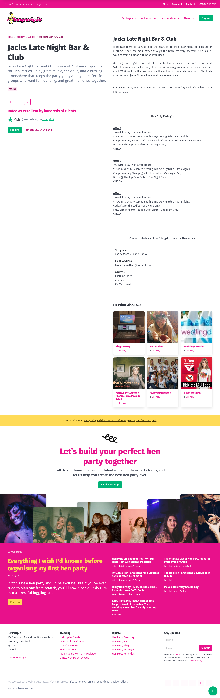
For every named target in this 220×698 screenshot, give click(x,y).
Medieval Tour (68, 649)
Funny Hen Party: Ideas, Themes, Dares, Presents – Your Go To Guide (134, 589)
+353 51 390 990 (207, 4)
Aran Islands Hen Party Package (78, 653)
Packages (127, 18)
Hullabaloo (156, 346)
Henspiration (168, 18)
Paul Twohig (180, 591)
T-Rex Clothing (192, 392)
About (187, 18)
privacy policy (196, 661)
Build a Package (110, 484)
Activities (146, 18)
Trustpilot (48, 119)
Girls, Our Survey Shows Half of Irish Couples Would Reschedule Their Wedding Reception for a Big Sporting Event (134, 606)
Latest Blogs (15, 551)
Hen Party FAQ (120, 641)
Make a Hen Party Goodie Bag (181, 587)
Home (10, 37)
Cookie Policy (118, 681)
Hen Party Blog (120, 645)
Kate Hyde (14, 575)
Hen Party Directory (123, 637)
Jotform (178, 654)
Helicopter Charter (71, 637)
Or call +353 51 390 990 (39, 129)
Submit (205, 647)
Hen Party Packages (123, 649)
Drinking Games (69, 645)
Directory (21, 37)
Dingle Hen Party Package (74, 657)
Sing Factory (123, 346)
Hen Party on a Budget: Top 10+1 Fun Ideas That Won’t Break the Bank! (133, 560)
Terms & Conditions (98, 681)
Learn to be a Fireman (72, 641)
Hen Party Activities (123, 653)
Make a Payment (172, 4)
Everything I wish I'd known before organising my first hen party (120, 420)
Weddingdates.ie (194, 346)
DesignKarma (25, 688)
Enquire (206, 18)
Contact (190, 4)
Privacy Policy (77, 681)
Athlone (31, 37)
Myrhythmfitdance (160, 392)
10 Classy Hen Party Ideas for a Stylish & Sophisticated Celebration (135, 574)
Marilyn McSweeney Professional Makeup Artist (128, 396)
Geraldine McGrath (131, 566)
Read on (15, 602)
